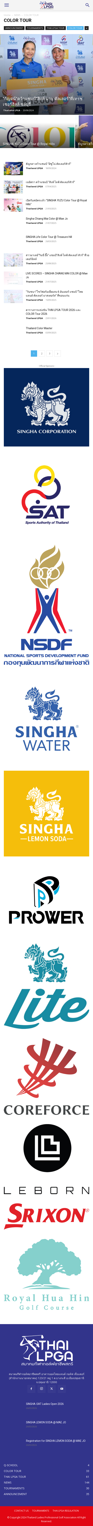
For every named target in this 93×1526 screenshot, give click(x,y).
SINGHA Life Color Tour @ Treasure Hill (49, 236)
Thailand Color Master (39, 328)
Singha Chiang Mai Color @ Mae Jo (47, 218)
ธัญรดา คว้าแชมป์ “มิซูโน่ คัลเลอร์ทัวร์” (48, 163)
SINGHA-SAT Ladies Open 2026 (45, 1403)
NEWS (17, 15)
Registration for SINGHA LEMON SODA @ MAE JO (56, 1440)
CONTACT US (21, 1510)
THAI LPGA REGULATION (66, 1510)
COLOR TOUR (75, 28)
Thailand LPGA (11, 110)
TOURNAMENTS (35, 28)
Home (7, 15)
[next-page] (57, 353)
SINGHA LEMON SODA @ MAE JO (46, 1422)
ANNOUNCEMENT (14, 28)
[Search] (87, 5)
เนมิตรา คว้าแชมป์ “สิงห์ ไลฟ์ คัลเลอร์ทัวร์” (50, 182)
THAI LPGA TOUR (55, 28)
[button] (6, 5)
